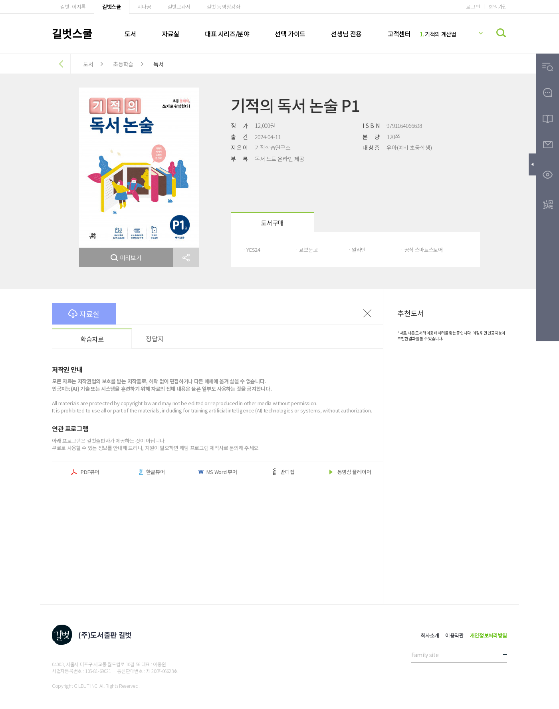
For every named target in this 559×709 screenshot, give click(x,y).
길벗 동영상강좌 (223, 6)
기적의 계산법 (438, 34)
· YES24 (251, 249)
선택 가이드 (290, 33)
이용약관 (454, 635)
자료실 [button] (83, 314)
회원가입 (497, 6)
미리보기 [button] (126, 257)
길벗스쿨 (111, 6)
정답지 (154, 338)
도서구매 (272, 222)
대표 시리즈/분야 (227, 33)
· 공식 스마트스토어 (421, 249)
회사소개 (429, 635)
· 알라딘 (357, 249)
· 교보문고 (306, 249)
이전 (367, 313)
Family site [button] (424, 655)
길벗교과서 (178, 6)
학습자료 (91, 339)
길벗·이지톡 (73, 6)
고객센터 (398, 33)
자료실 (170, 33)
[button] (186, 257)
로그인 (473, 6)
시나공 (144, 6)
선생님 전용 (346, 33)
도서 (130, 33)
